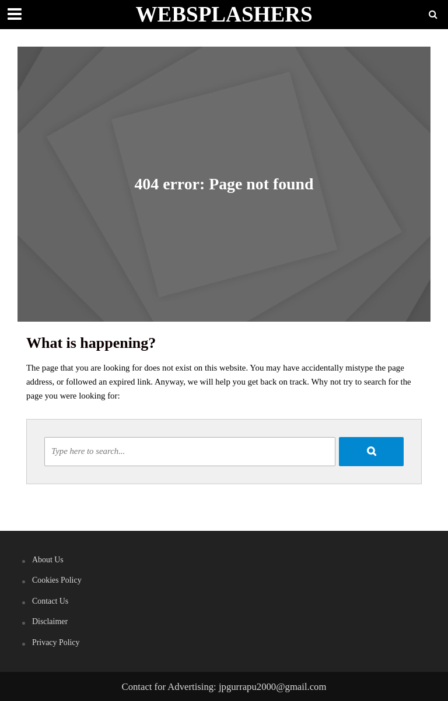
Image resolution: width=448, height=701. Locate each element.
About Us (48, 559)
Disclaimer (50, 621)
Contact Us (50, 601)
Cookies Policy (57, 580)
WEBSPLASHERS (223, 14)
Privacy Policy (56, 642)
